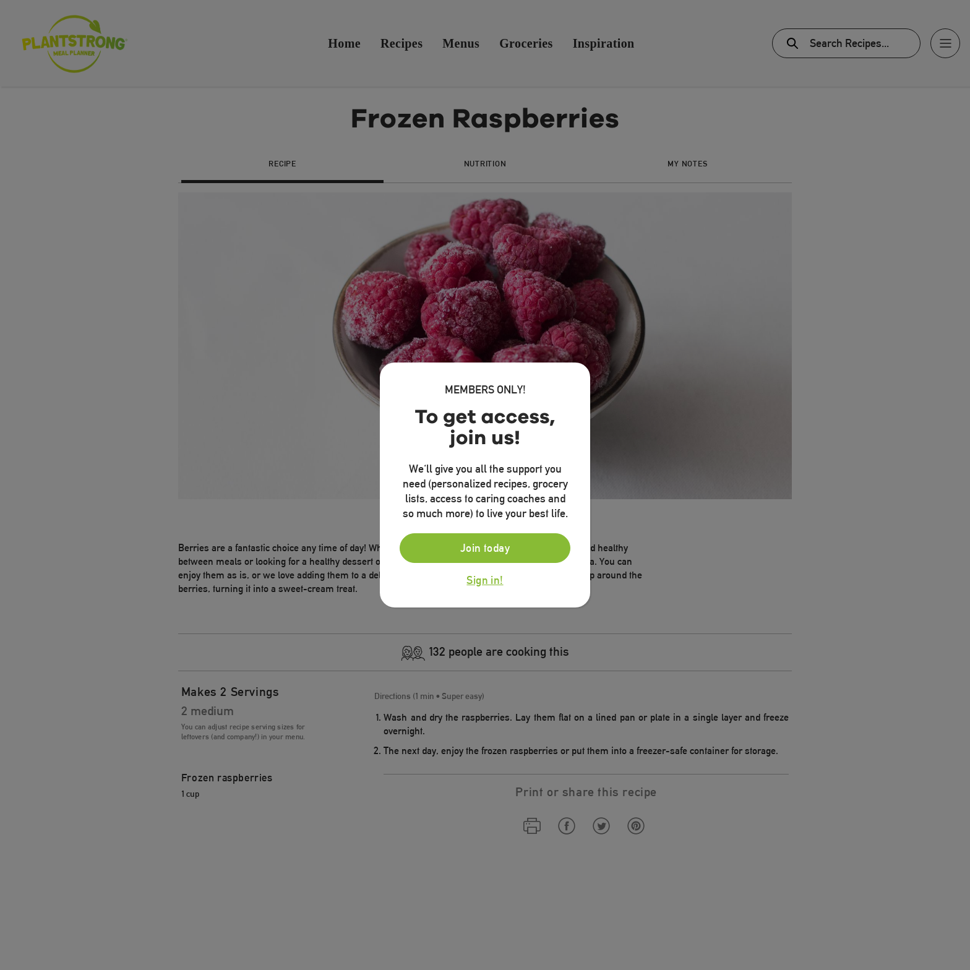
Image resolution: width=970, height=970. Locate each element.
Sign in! (484, 580)
